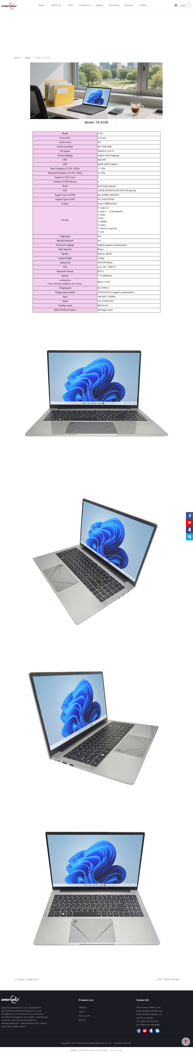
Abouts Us (56, 5)
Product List (85, 5)
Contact (143, 5)
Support (99, 5)
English (183, 6)
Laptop (28, 57)
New (70, 5)
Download (114, 5)
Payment (128, 5)
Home (42, 5)
